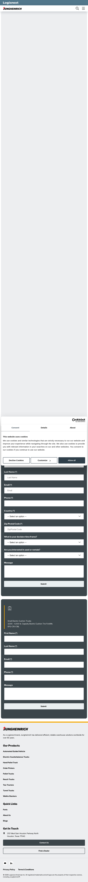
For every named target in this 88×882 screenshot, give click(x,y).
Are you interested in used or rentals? (22, 550)
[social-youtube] (5, 863)
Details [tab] (44, 428)
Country (8, 511)
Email (6, 485)
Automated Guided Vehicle (14, 751)
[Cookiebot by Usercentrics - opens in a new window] (74, 420)
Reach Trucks (8, 779)
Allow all (72, 460)
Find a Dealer (44, 851)
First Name (9, 633)
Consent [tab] (15, 428)
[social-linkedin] (11, 863)
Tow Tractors (8, 785)
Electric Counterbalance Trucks (16, 757)
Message (8, 563)
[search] (77, 8)
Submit (43, 584)
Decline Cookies (16, 460)
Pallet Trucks (8, 774)
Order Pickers (8, 768)
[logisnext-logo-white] (10, 2)
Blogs (5, 821)
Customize (44, 460)
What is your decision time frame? (20, 537)
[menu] (83, 8)
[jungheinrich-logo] (12, 8)
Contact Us (44, 843)
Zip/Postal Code (12, 524)
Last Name (9, 472)
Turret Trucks (8, 790)
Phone (7, 498)
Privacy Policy (9, 869)
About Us (7, 815)
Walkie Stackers (10, 796)
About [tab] (73, 428)
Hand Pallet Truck (10, 762)
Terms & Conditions (26, 869)
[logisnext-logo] (16, 728)
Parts (5, 809)
